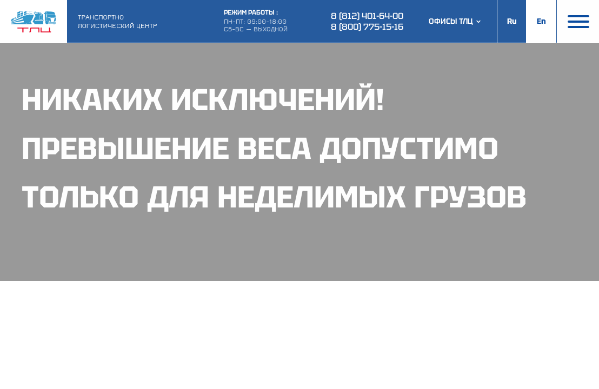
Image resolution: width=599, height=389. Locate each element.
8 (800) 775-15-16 (367, 27)
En (541, 21)
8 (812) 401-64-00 (367, 16)
